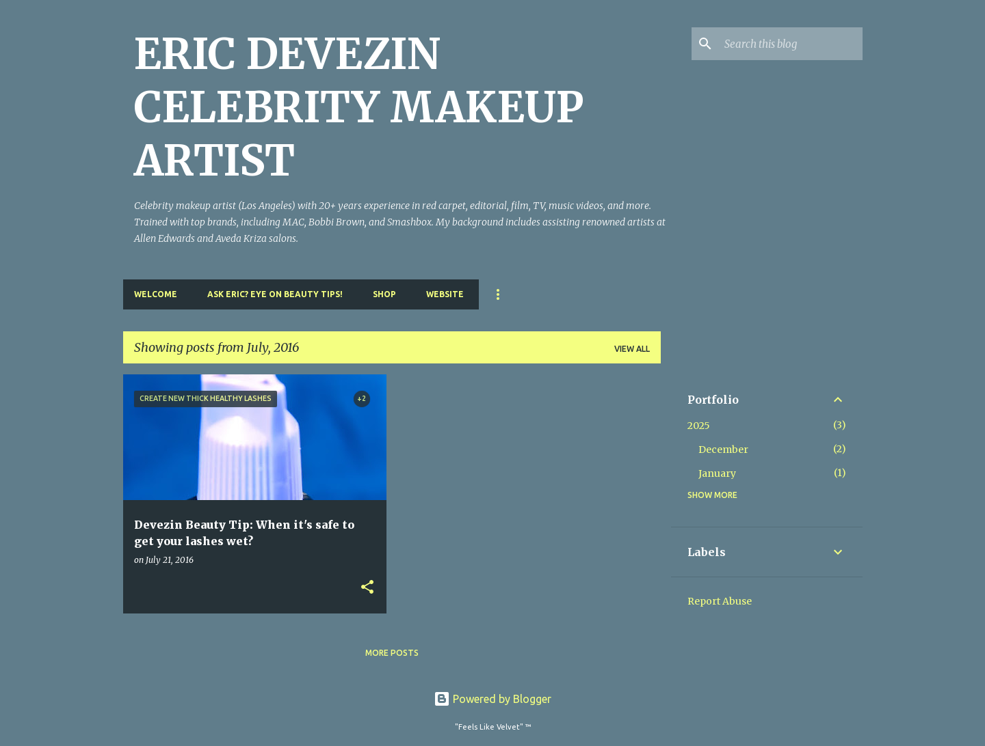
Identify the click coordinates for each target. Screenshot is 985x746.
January (717, 473)
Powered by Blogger (492, 699)
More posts (392, 652)
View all (632, 348)
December (723, 449)
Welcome (155, 294)
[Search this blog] (791, 43)
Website (445, 294)
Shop (384, 294)
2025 (698, 425)
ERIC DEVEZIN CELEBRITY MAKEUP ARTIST (358, 107)
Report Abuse (719, 601)
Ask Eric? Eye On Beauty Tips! (275, 294)
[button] (367, 588)
